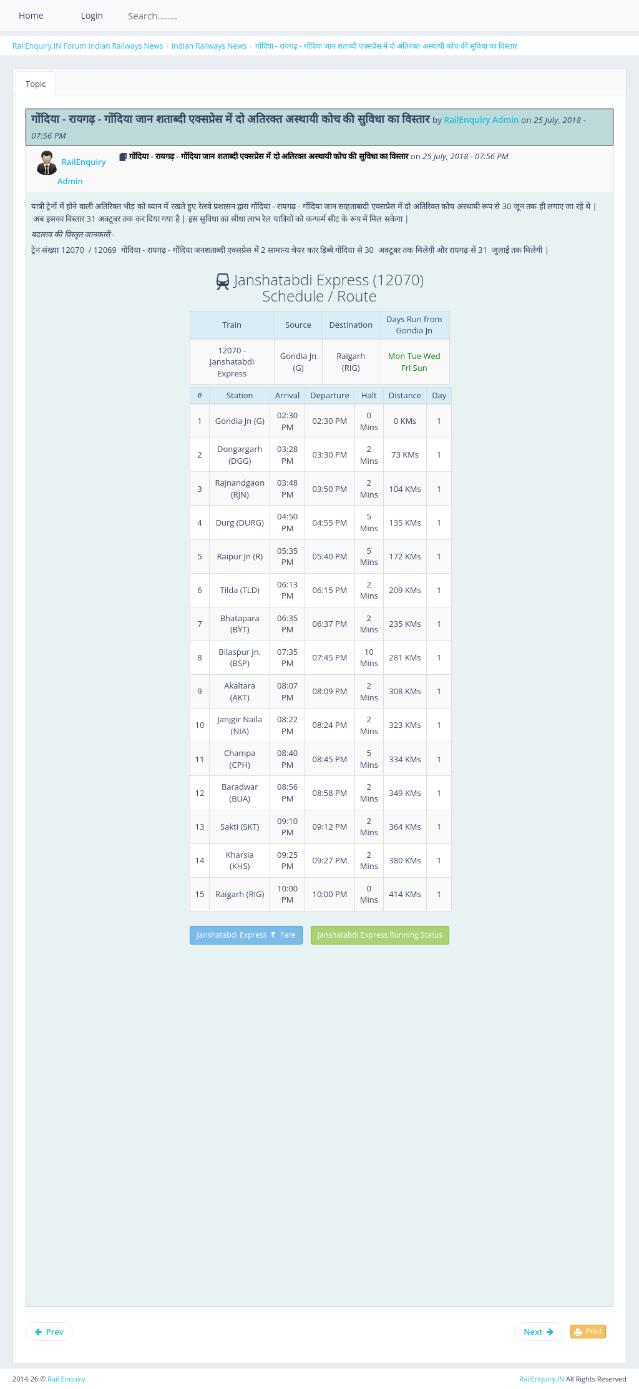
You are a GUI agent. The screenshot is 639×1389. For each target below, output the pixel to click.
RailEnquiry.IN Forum (49, 46)
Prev (49, 1331)
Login (92, 15)
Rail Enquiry (66, 1378)
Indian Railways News (125, 46)
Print (588, 1331)
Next (539, 1331)
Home (31, 15)
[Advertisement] (136, 1032)
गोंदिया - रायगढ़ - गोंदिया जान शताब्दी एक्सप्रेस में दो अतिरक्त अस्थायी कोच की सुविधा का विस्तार (386, 46)
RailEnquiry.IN (541, 1378)
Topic (36, 83)
